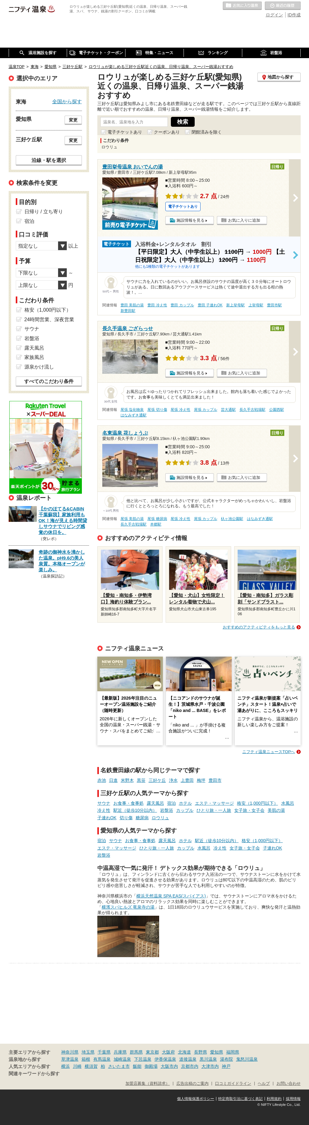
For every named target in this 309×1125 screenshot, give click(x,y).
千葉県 (104, 1052)
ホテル (185, 803)
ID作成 (294, 14)
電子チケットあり (125, 132)
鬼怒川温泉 (247, 1059)
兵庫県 (120, 1052)
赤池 (101, 780)
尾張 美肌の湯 (132, 519)
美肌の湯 (276, 810)
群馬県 (136, 1052)
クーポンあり (167, 132)
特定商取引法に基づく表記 (240, 1099)
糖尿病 (142, 817)
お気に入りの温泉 (242, 6)
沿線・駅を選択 (49, 160)
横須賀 (91, 1066)
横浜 (65, 1066)
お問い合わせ (289, 1083)
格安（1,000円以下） (257, 803)
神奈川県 (69, 1052)
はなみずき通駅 (133, 415)
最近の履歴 (283, 6)
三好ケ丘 (157, 780)
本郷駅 (155, 524)
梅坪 (201, 780)
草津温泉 (69, 1059)
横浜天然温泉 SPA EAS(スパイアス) (171, 895)
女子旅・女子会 (249, 810)
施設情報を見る (190, 220)
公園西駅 (276, 409)
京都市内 (189, 1066)
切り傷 (126, 817)
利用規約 (274, 1099)
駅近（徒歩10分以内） (135, 810)
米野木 (127, 780)
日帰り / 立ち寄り (43, 211)
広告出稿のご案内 (192, 1083)
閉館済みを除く (207, 132)
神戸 (226, 1066)
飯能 (137, 1066)
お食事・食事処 (128, 803)
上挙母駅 (255, 305)
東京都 (152, 1052)
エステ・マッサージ (214, 803)
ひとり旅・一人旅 (214, 810)
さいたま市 (119, 1066)
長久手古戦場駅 (252, 409)
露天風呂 (155, 803)
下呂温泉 (142, 1059)
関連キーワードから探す (34, 1073)
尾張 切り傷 (157, 409)
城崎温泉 (122, 1059)
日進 (113, 780)
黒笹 (141, 780)
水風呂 (287, 803)
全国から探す (67, 101)
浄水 (173, 780)
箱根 (86, 1059)
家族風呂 (34, 357)
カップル (184, 810)
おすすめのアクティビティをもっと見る (259, 627)
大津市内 (210, 1066)
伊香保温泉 (165, 1059)
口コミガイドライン (233, 1083)
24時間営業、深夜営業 (49, 319)
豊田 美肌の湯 (132, 305)
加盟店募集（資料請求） (147, 1083)
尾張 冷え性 (180, 409)
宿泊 (171, 803)
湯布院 (226, 1059)
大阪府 (168, 1052)
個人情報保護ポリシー (195, 1099)
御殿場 (151, 1066)
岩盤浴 (166, 810)
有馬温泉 (102, 1059)
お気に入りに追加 (244, 220)
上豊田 (187, 780)
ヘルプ (264, 1083)
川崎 (77, 1066)
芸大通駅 (228, 409)
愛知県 (216, 1052)
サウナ (103, 803)
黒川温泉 (208, 1059)
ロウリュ (160, 817)
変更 (73, 119)
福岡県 (232, 1052)
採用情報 (293, 1099)
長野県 (200, 1052)
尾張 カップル (205, 409)
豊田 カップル (182, 305)
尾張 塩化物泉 (132, 409)
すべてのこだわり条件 (49, 381)
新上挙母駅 (235, 305)
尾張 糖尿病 (157, 519)
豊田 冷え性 (157, 305)
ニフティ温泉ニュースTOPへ (268, 751)
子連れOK (106, 817)
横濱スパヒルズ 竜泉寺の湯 (128, 907)
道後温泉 (188, 1059)
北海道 (184, 1052)
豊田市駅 (274, 305)
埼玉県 (88, 1052)
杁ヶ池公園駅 (232, 519)
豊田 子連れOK (210, 305)
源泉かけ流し (39, 366)
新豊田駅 (128, 311)
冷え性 (103, 810)
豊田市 (215, 780)
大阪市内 (169, 1066)
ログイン (274, 14)
